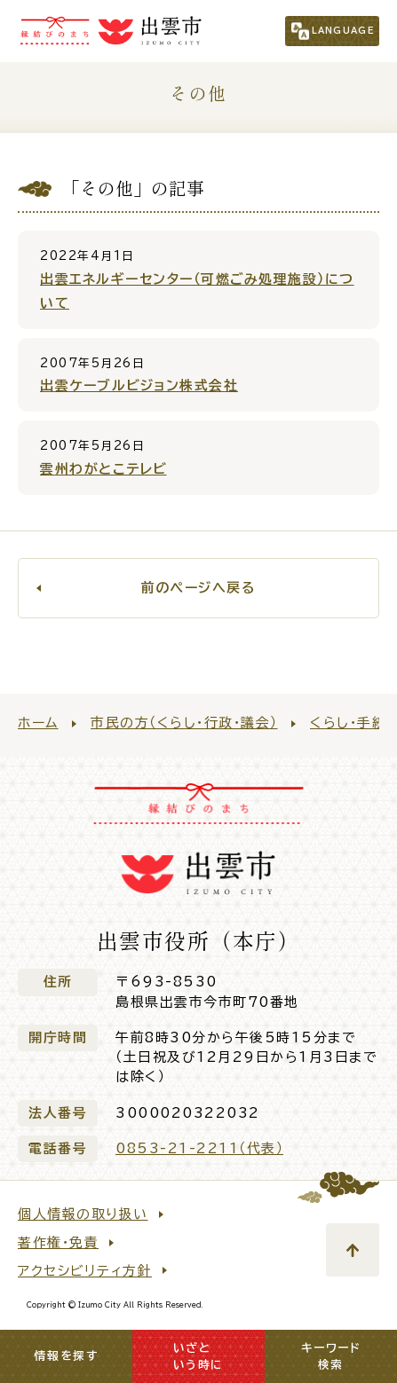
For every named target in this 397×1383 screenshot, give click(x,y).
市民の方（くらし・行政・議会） (184, 722)
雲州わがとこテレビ (103, 468)
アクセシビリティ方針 (85, 1270)
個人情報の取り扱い (83, 1214)
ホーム (38, 722)
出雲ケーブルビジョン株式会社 (139, 385)
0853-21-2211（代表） (199, 1148)
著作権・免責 (58, 1242)
